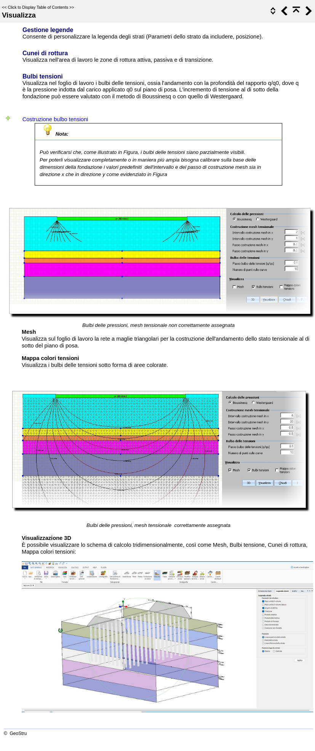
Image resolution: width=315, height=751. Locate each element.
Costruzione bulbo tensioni (55, 119)
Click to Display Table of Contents (38, 7)
